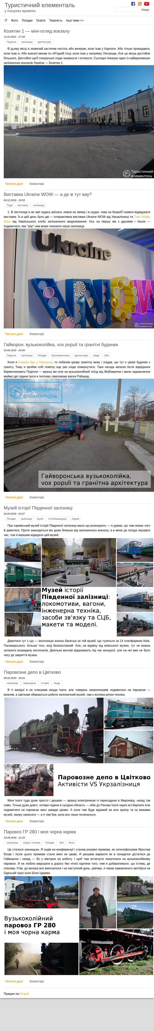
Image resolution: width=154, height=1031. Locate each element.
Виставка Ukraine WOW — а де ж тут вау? (48, 194)
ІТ (6, 20)
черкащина (29, 683)
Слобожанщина (57, 518)
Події (10, 205)
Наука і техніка (31, 842)
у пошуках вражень (20, 11)
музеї (40, 518)
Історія (45, 683)
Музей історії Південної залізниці (38, 507)
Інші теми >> (75, 20)
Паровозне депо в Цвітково (32, 672)
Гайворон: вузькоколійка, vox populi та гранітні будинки (61, 344)
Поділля (11, 42)
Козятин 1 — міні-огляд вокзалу (37, 31)
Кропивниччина (60, 355)
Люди (96, 355)
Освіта (40, 20)
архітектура (44, 42)
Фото (14, 20)
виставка (23, 205)
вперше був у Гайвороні (35, 362)
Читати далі (14, 183)
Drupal (24, 993)
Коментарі (37, 183)
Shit (106, 355)
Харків (75, 518)
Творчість (55, 20)
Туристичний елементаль (40, 5)
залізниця (26, 42)
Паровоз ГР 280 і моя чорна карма (40, 831)
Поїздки (27, 20)
